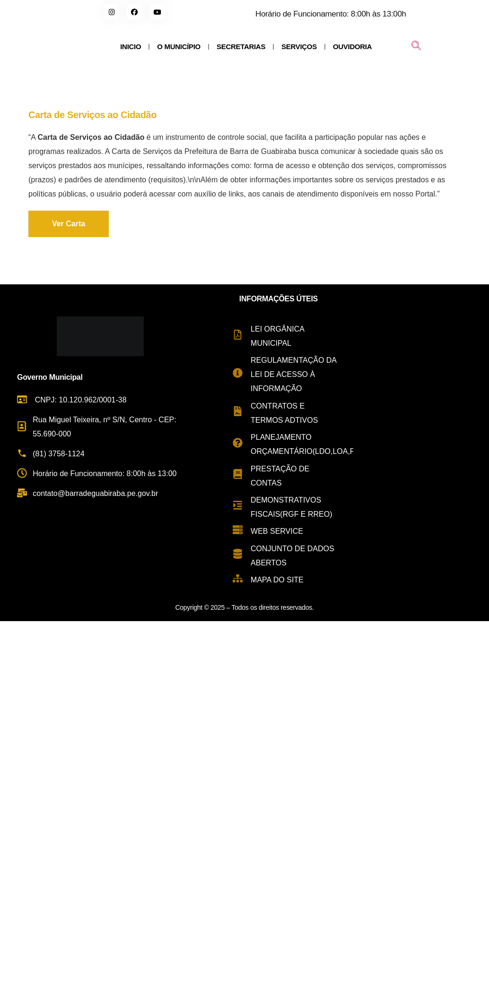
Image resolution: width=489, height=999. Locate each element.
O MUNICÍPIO (179, 47)
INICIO (130, 47)
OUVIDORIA (352, 47)
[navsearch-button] (416, 46)
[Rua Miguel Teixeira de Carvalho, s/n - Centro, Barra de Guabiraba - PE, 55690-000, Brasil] (421, 440)
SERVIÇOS (299, 47)
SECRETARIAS (241, 47)
